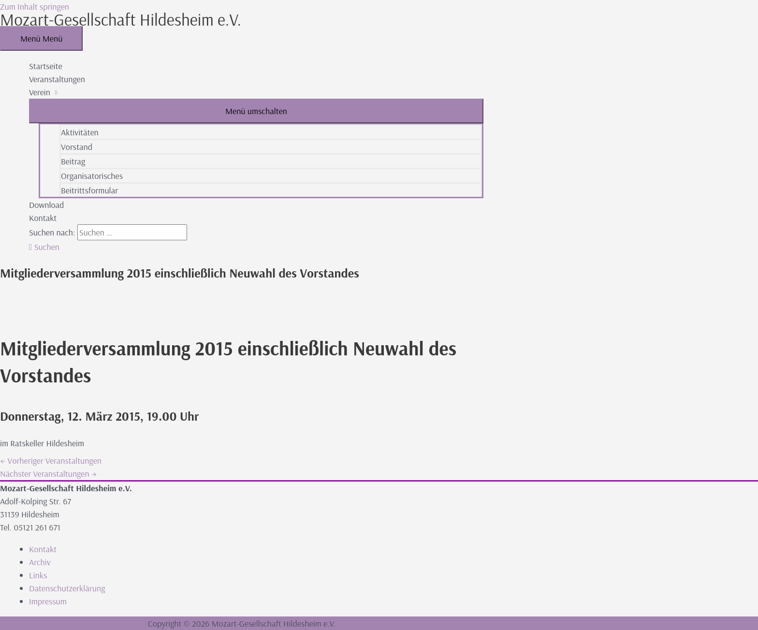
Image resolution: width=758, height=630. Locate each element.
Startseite (45, 66)
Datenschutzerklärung (67, 588)
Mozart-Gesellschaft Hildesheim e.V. (120, 19)
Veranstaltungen (57, 79)
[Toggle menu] (256, 111)
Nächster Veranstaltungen (48, 473)
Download (46, 204)
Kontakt (43, 217)
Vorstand (76, 146)
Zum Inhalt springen (34, 6)
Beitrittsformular (89, 190)
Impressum (48, 601)
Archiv (40, 562)
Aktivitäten (80, 132)
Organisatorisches (92, 175)
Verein (39, 92)
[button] (44, 246)
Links (38, 575)
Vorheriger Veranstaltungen (51, 460)
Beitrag (73, 161)
